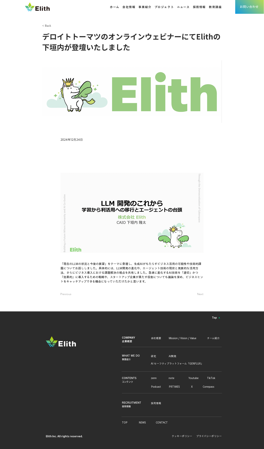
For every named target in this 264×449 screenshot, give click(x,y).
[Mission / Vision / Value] (185, 338)
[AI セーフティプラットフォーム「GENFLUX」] (178, 363)
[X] (192, 387)
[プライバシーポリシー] (208, 436)
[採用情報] (157, 403)
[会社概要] (157, 338)
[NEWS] (145, 422)
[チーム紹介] (214, 338)
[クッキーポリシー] (180, 436)
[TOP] (128, 422)
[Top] (216, 317)
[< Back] (54, 25)
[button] (143, 7)
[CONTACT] (166, 422)
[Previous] (72, 294)
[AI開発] (173, 356)
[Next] (194, 294)
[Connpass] (210, 387)
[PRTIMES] (175, 387)
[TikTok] (211, 378)
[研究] (154, 356)
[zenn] (155, 378)
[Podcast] (157, 387)
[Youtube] (194, 378)
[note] (173, 378)
